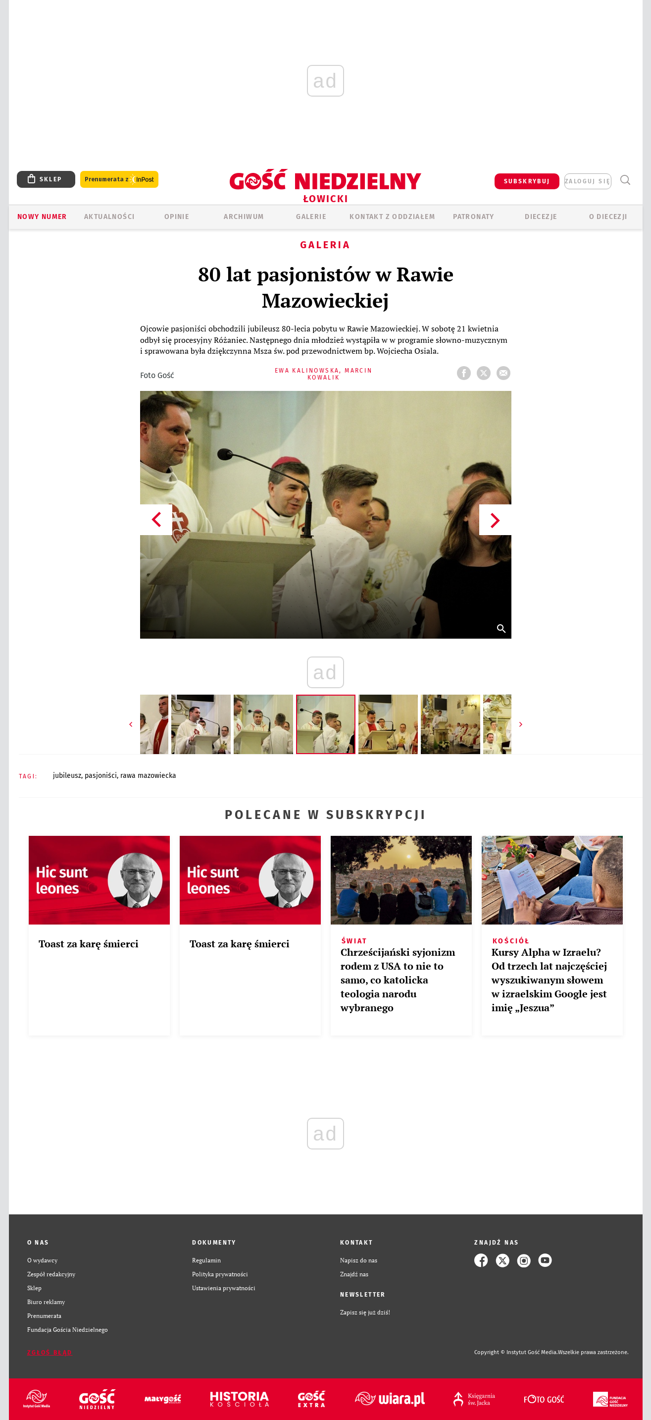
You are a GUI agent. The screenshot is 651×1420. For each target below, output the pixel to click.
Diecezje (541, 217)
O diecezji (608, 217)
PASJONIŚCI (101, 775)
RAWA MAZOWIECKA (148, 775)
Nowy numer (42, 217)
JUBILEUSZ (67, 775)
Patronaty (474, 217)
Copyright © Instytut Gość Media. (516, 1352)
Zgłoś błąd (50, 1352)
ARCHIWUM (244, 217)
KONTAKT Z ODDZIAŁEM (392, 217)
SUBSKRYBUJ (527, 181)
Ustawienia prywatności (223, 1288)
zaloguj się (587, 181)
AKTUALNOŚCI (109, 217)
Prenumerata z (119, 179)
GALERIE (311, 217)
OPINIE (176, 217)
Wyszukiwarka (625, 180)
